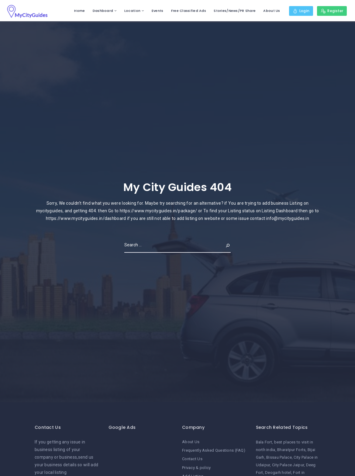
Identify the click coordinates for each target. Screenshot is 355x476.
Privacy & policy (196, 467)
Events (158, 10)
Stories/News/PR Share (235, 10)
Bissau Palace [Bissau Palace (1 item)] (279, 457)
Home (79, 10)
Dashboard (103, 10)
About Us (271, 10)
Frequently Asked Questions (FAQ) (213, 450)
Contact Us (192, 459)
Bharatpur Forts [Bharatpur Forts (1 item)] (291, 449)
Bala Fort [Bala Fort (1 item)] (264, 442)
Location (132, 10)
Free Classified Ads (188, 10)
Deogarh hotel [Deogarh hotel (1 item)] (278, 472)
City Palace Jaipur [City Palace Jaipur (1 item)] (288, 465)
